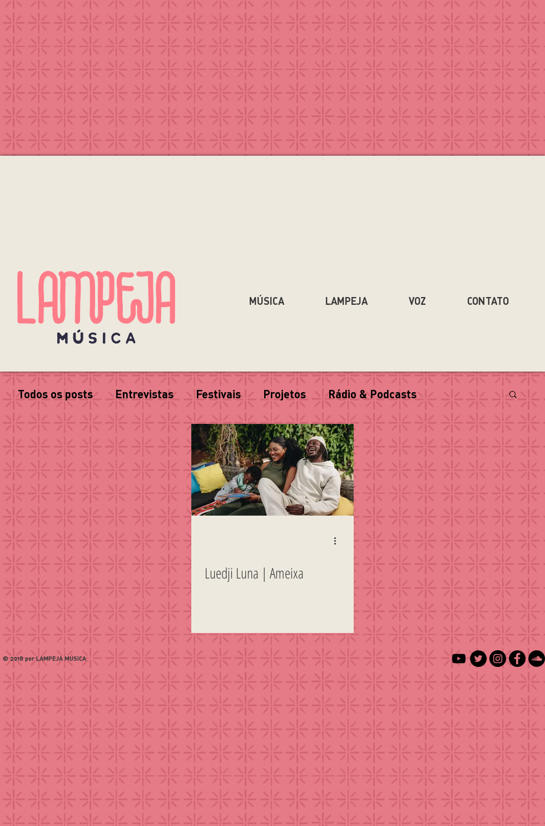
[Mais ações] (338, 540)
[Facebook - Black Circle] (517, 658)
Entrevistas (144, 393)
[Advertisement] (272, 747)
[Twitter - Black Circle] (478, 658)
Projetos (284, 393)
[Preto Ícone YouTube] (458, 658)
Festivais (218, 393)
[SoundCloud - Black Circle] (536, 658)
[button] (513, 395)
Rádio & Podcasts (372, 393)
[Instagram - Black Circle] (497, 658)
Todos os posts (55, 393)
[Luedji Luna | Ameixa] (272, 470)
